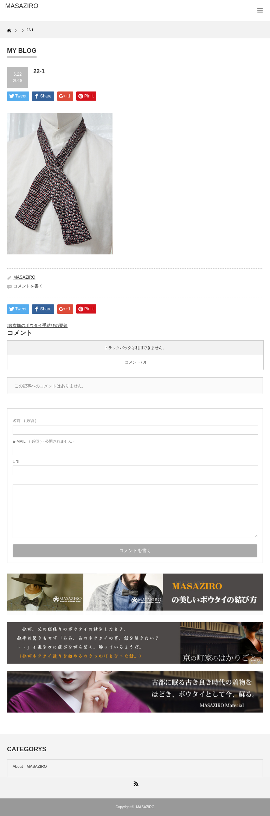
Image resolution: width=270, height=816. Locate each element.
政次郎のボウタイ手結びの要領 (38, 325)
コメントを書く (28, 286)
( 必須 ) (24, 420)
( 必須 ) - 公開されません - (44, 441)
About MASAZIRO (30, 766)
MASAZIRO (24, 277)
